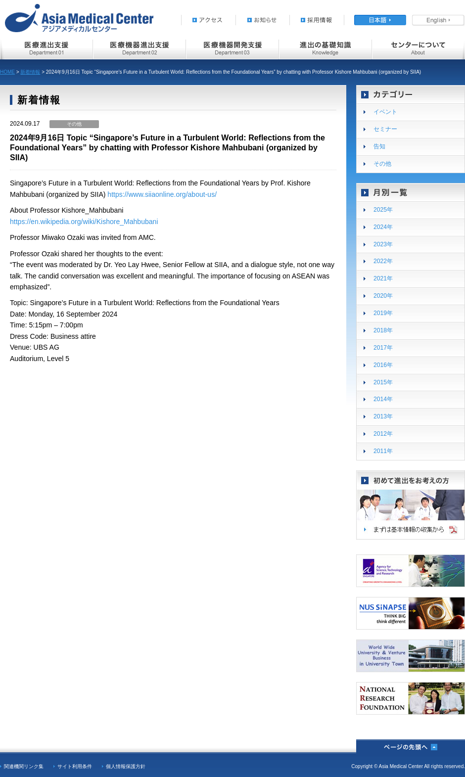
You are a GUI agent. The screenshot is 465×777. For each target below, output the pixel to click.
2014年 (383, 399)
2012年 (383, 433)
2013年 (383, 416)
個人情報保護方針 (125, 766)
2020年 (383, 295)
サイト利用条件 (74, 766)
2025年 (383, 209)
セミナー (385, 129)
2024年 (383, 227)
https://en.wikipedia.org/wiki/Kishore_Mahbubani (84, 222)
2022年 (383, 261)
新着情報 (30, 72)
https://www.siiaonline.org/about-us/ (162, 194)
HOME (7, 72)
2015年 (383, 382)
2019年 (383, 313)
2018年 (383, 330)
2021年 (383, 278)
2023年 (383, 244)
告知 (379, 146)
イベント (385, 111)
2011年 (383, 451)
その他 (382, 163)
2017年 (383, 347)
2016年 (383, 365)
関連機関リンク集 (24, 766)
